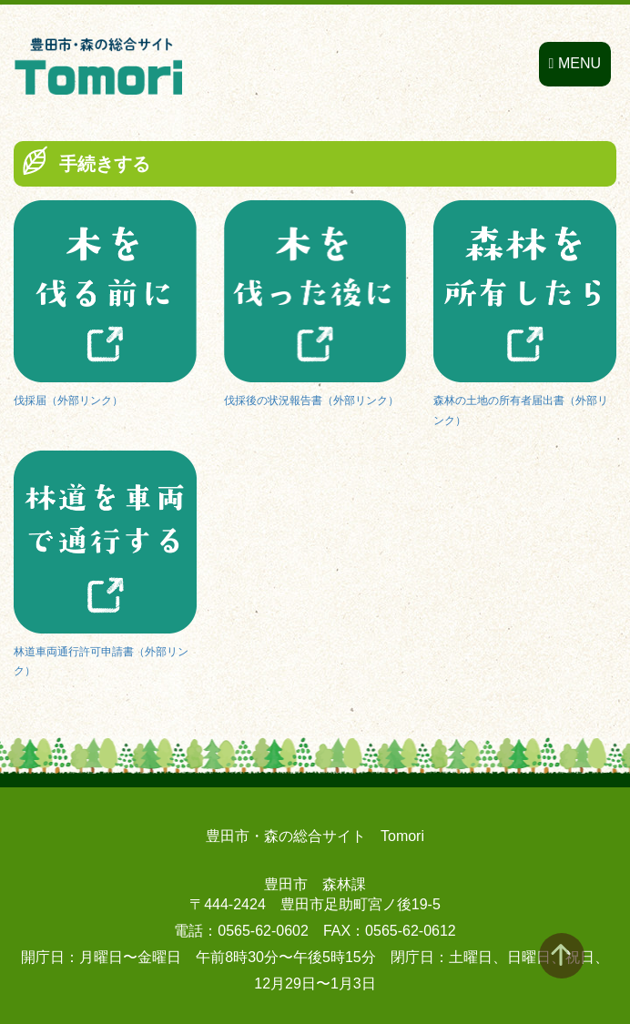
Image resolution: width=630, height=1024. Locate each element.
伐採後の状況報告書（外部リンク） (311, 400)
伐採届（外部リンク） (68, 400)
